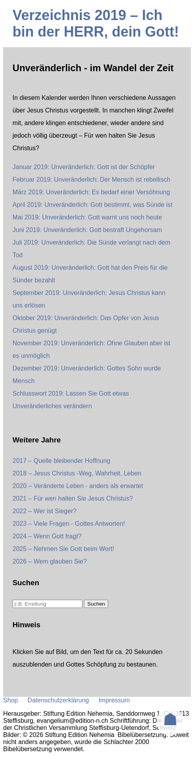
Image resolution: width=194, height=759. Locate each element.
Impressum (114, 700)
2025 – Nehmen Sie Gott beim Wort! (63, 548)
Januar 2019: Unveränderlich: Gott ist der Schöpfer (84, 167)
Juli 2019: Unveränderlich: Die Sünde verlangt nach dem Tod (91, 248)
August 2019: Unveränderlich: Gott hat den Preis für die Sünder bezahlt (90, 274)
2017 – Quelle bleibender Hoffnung (61, 460)
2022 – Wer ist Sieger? (44, 511)
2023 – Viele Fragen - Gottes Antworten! (69, 523)
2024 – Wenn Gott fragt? (47, 536)
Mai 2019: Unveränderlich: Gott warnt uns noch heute (87, 217)
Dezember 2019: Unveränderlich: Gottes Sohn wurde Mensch (87, 374)
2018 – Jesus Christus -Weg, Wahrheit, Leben (77, 473)
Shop (10, 700)
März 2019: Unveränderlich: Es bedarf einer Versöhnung (91, 192)
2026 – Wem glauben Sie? (50, 561)
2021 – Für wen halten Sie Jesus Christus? (73, 498)
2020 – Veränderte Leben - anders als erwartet (78, 486)
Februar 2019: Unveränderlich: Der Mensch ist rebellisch (91, 179)
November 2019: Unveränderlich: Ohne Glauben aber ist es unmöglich (91, 349)
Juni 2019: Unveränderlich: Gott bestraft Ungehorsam (87, 230)
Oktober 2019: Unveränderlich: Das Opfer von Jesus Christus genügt (86, 324)
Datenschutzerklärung (58, 700)
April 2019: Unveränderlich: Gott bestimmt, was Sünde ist (93, 204)
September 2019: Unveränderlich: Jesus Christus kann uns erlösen (89, 299)
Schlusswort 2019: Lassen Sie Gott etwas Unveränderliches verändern (71, 399)
